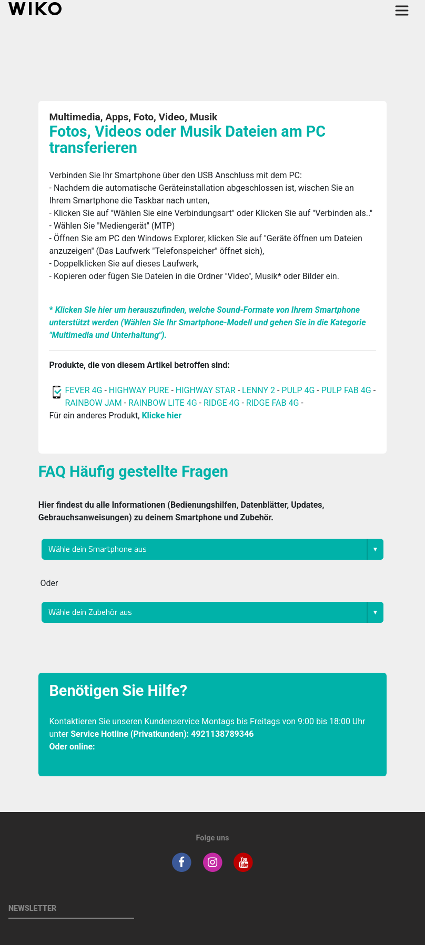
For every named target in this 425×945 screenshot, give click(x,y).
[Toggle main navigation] (402, 10)
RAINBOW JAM (93, 403)
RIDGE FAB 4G (272, 403)
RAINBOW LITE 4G (162, 403)
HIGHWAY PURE (139, 390)
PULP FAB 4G (346, 390)
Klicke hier (161, 415)
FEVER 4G (83, 390)
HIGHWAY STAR (206, 390)
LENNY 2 (258, 390)
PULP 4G (298, 390)
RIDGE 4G (222, 403)
